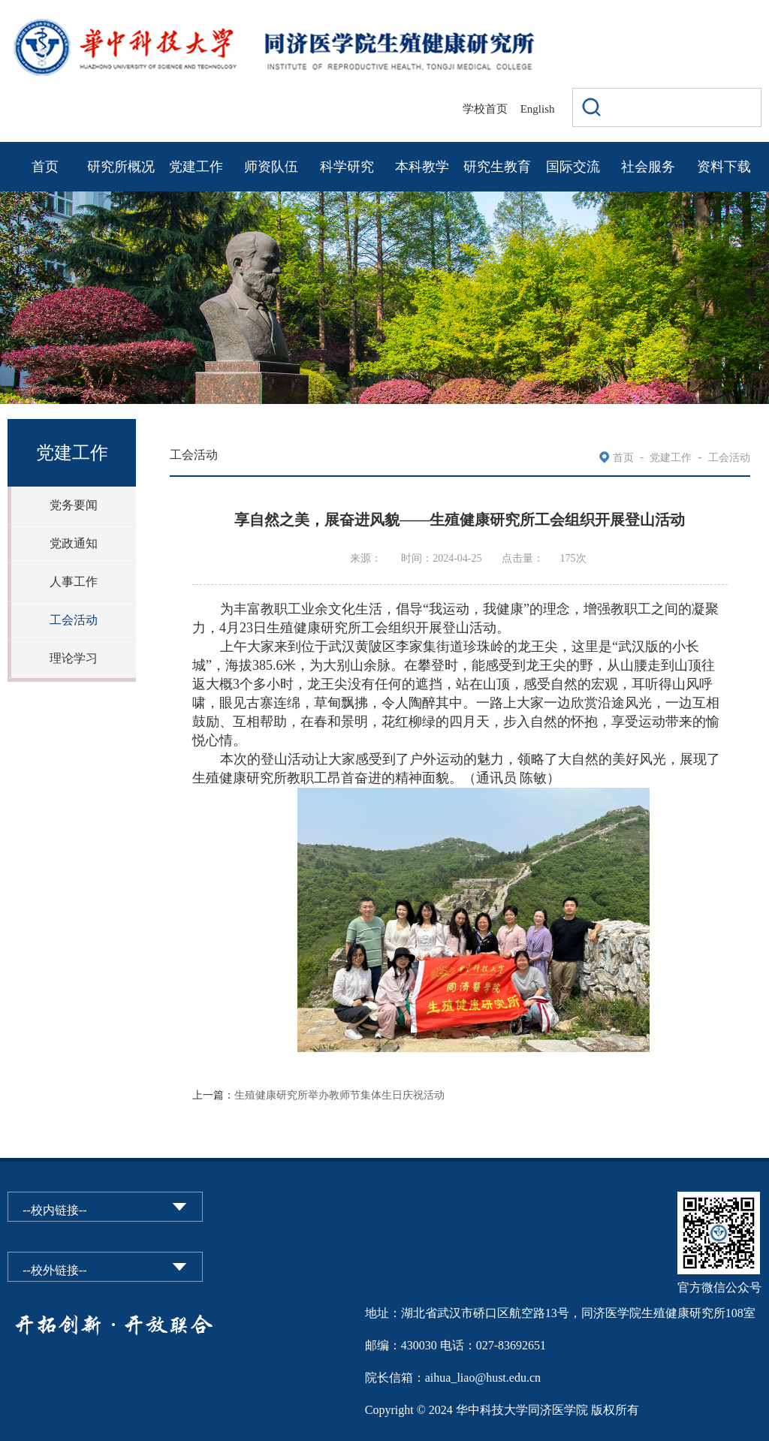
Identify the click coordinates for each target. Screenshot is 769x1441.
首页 (45, 166)
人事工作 (74, 581)
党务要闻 (74, 505)
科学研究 (347, 166)
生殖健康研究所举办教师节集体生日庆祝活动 (339, 1095)
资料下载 (724, 166)
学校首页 (485, 109)
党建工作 (196, 166)
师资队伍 (271, 166)
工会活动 (74, 619)
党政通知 (74, 543)
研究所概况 (121, 166)
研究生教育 (497, 166)
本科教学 (422, 166)
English (537, 109)
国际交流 (573, 166)
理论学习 (74, 658)
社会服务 (648, 166)
